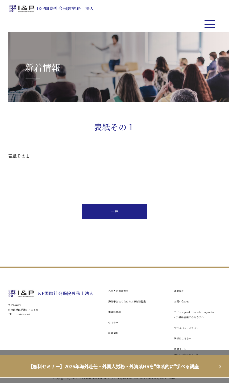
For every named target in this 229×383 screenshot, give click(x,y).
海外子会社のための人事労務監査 (131, 301)
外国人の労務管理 (120, 291)
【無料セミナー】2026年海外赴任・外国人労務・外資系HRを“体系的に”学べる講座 (114, 366)
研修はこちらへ (184, 338)
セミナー (114, 322)
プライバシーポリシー (189, 328)
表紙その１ (19, 156)
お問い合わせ (183, 301)
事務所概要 (116, 312)
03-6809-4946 (23, 314)
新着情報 (114, 333)
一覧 (114, 211)
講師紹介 (180, 291)
